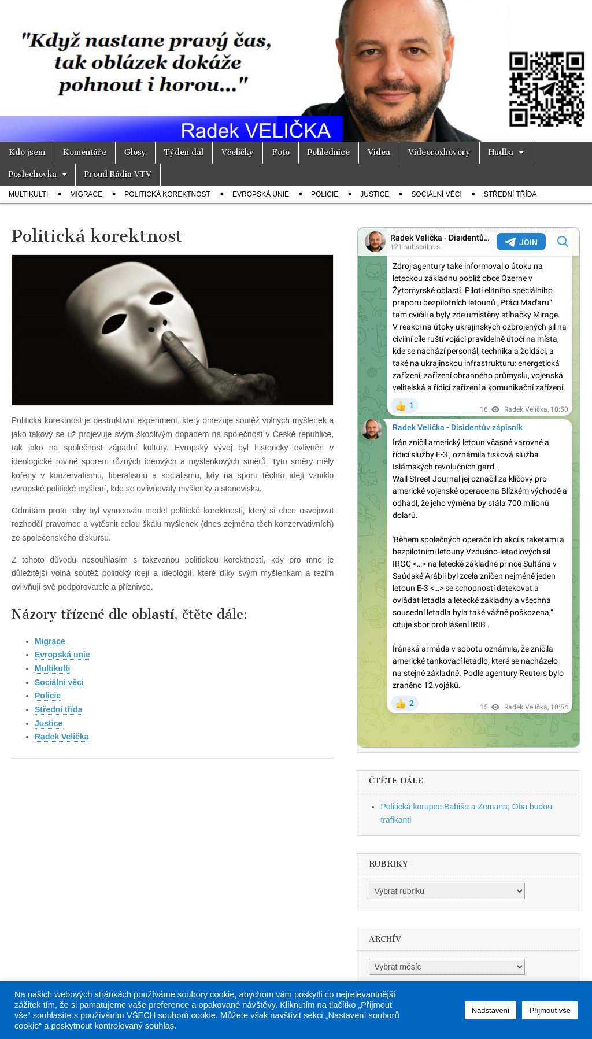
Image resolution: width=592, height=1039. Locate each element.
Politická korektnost (167, 194)
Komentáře (84, 152)
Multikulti (28, 194)
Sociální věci (436, 194)
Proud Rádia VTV (117, 174)
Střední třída (510, 194)
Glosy (135, 152)
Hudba (501, 152)
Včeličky (237, 152)
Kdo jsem (27, 152)
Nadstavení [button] (491, 1010)
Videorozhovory (439, 152)
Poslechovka (33, 174)
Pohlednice (329, 152)
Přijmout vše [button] (550, 1010)
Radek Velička (61, 736)
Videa (379, 152)
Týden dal (184, 152)
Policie (324, 194)
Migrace (86, 194)
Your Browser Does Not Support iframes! (468, 487)
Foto (281, 152)
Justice (374, 194)
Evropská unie (260, 194)
